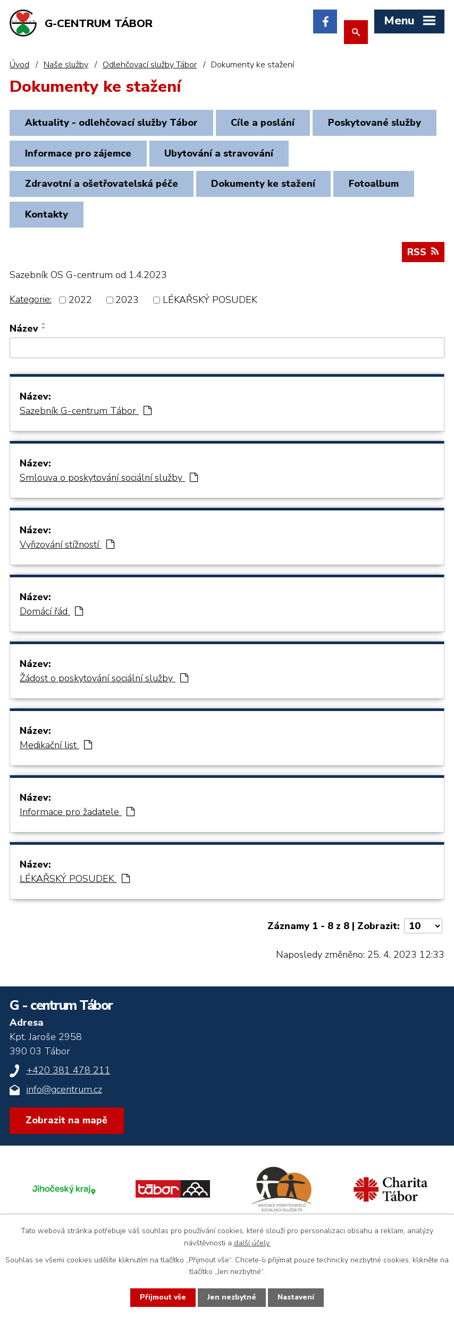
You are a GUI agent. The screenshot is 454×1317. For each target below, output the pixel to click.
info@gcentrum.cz (64, 1093)
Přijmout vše (162, 1298)
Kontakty (48, 218)
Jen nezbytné (231, 1298)
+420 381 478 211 (69, 1074)
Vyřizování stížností (67, 548)
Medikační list (56, 748)
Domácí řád (51, 615)
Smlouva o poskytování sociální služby (109, 481)
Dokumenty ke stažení (268, 186)
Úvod (19, 65)
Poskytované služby (73, 155)
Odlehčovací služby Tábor (150, 65)
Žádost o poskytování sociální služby (104, 681)
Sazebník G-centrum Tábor (86, 414)
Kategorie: (31, 303)
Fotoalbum (381, 186)
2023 (127, 303)
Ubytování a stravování (352, 155)
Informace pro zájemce (209, 155)
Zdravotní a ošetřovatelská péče (103, 186)
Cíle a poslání (267, 123)
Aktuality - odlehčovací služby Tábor (113, 123)
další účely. (252, 1242)
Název (24, 332)
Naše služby (66, 65)
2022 (80, 303)
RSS (423, 255)
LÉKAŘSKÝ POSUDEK (210, 303)
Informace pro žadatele (77, 815)
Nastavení (296, 1298)
